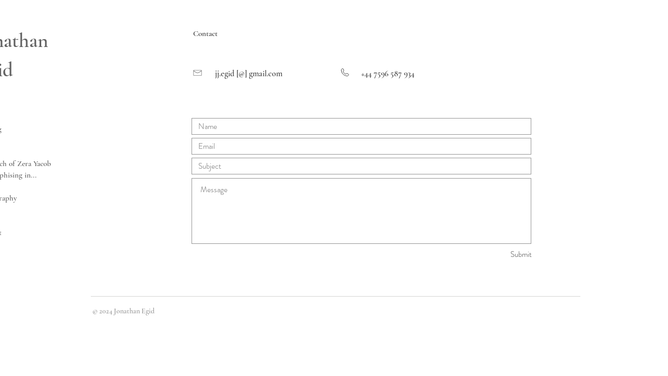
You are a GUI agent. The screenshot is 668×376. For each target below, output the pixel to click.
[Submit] (495, 254)
